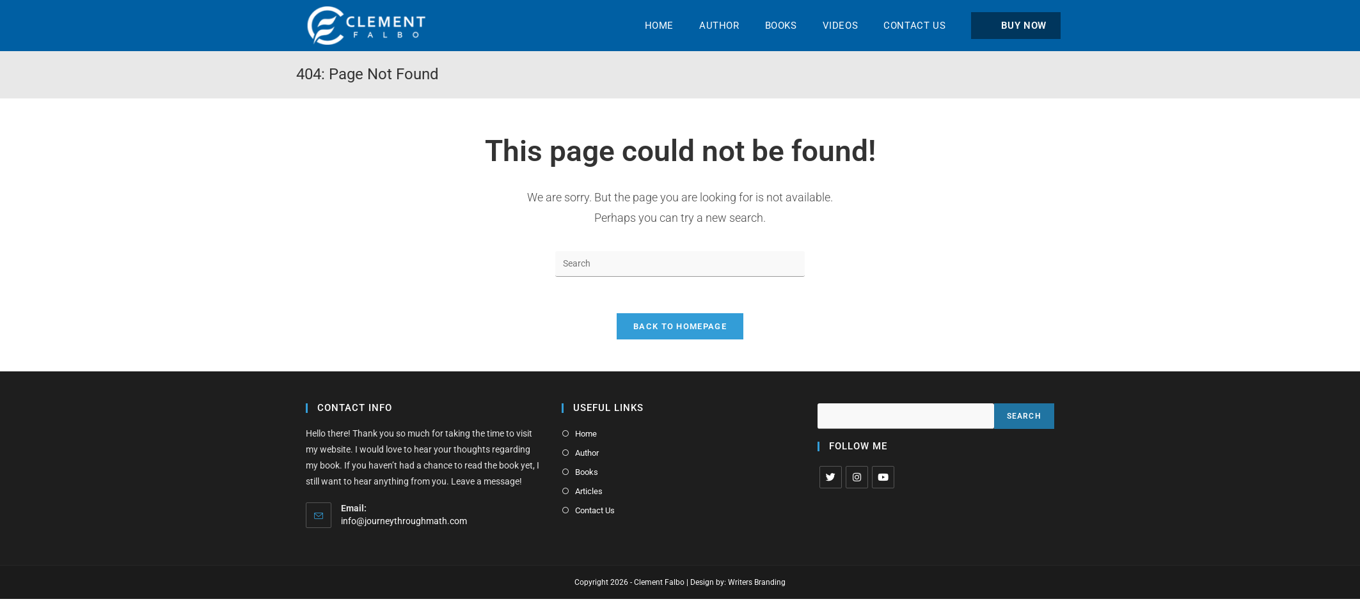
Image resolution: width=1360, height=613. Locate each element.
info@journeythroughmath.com (404, 523)
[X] (830, 479)
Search (1024, 418)
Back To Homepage (680, 328)
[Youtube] (883, 479)
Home (585, 435)
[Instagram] (857, 479)
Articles (588, 491)
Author (586, 454)
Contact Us (594, 510)
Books (585, 472)
